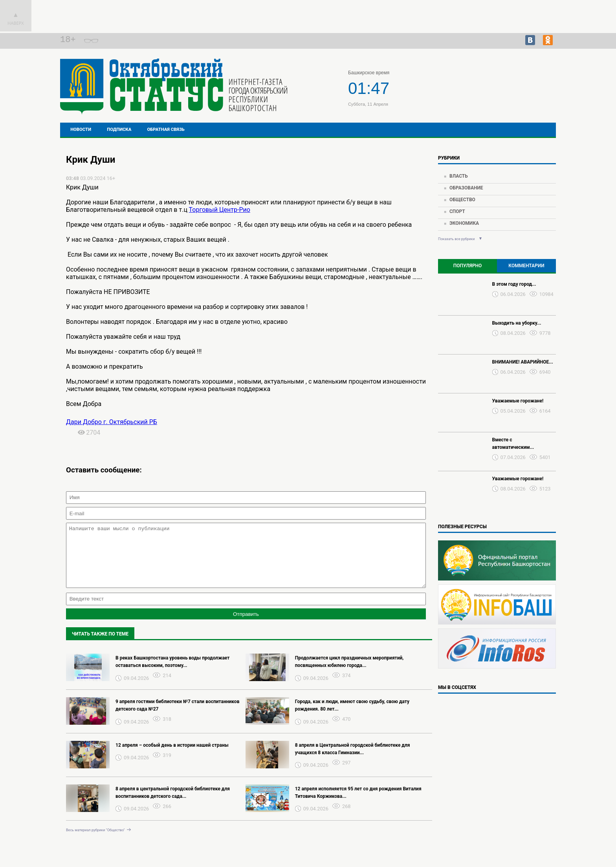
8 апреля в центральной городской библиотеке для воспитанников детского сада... (173, 804)
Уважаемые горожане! (518, 401)
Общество (462, 199)
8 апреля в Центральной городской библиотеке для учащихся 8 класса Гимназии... (352, 760)
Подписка (119, 129)
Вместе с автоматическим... (513, 443)
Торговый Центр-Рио (219, 209)
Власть (458, 176)
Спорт (457, 211)
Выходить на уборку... (516, 323)
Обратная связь (166, 129)
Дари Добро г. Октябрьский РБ (111, 422)
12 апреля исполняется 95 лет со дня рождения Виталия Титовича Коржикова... (358, 804)
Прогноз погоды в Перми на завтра (503, 93)
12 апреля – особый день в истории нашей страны (172, 757)
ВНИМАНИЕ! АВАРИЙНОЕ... (522, 362)
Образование (466, 188)
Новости (80, 129)
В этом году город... (514, 284)
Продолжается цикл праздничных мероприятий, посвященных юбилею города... (349, 673)
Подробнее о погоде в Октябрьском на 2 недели (503, 86)
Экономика (464, 223)
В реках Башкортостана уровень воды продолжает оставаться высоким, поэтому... (172, 673)
